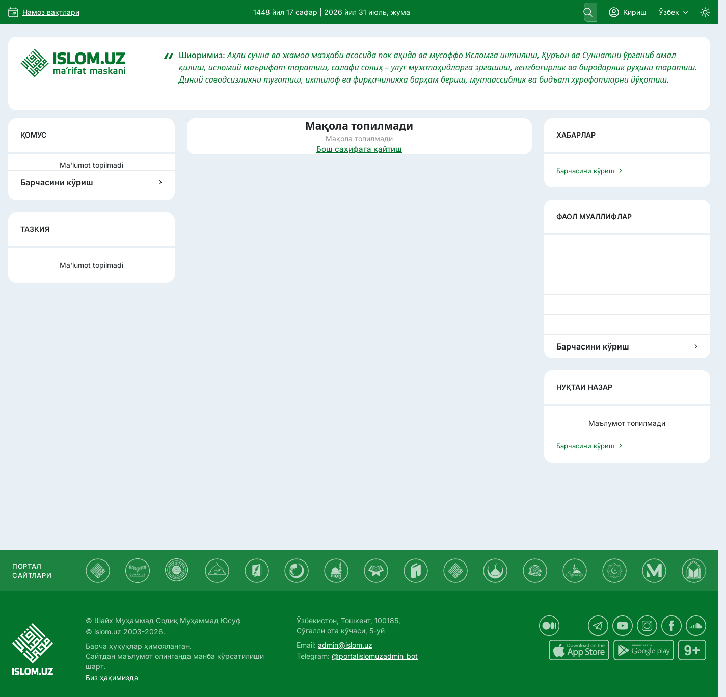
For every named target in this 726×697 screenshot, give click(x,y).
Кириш (628, 12)
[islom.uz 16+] (692, 650)
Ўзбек (673, 12)
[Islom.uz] (82, 67)
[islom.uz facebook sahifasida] (671, 625)
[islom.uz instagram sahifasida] (647, 625)
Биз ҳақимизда (112, 677)
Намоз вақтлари (50, 12)
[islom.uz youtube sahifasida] (622, 625)
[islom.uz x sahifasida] (573, 625)
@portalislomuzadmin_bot (375, 656)
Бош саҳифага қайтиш (359, 149)
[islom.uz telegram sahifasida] (598, 625)
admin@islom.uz (345, 644)
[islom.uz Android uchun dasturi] (643, 650)
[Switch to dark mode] (705, 12)
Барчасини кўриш (91, 182)
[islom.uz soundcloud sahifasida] (696, 625)
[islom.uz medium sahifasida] (549, 625)
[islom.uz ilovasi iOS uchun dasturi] (579, 650)
